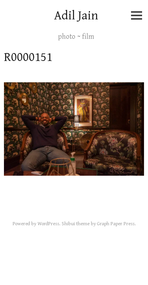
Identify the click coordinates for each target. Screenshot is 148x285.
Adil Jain (76, 15)
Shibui (68, 224)
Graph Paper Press (116, 224)
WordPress (48, 224)
